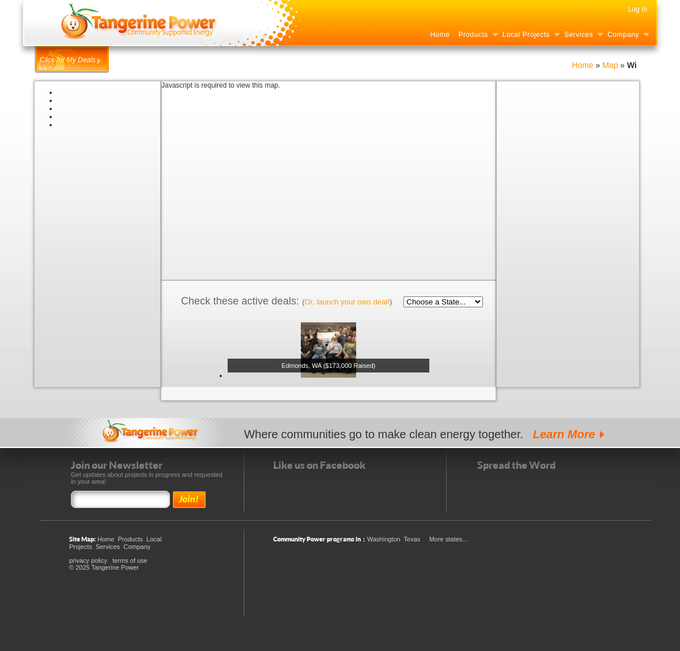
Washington (384, 539)
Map (611, 65)
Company (623, 35)
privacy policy (88, 560)
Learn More (564, 434)
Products (473, 35)
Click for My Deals (68, 60)
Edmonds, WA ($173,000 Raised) (329, 365)
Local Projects (526, 35)
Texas (412, 539)
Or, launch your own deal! (346, 302)
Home (439, 35)
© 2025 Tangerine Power (104, 567)
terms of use (130, 560)
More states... (448, 539)
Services (578, 35)
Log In (637, 9)
